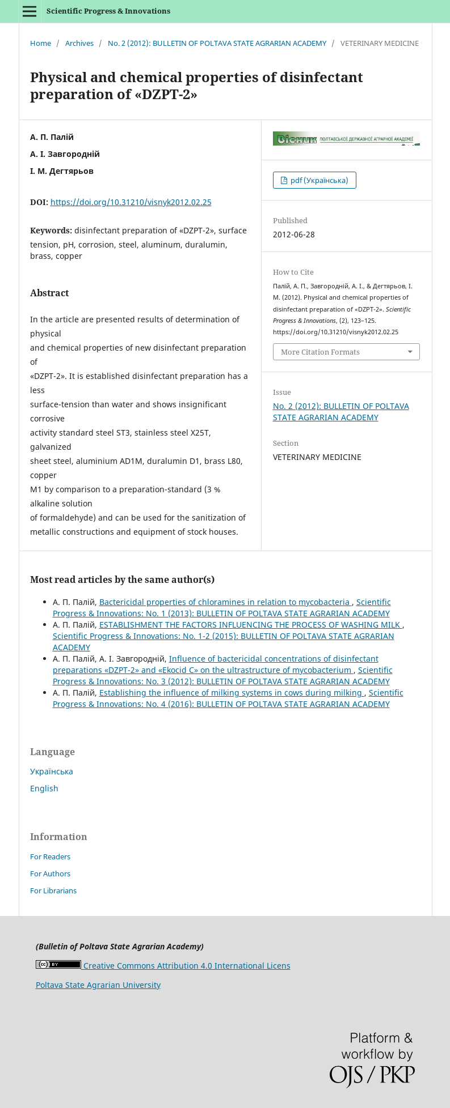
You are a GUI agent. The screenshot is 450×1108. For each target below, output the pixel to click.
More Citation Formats (320, 352)
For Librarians (53, 890)
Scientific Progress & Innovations (108, 11)
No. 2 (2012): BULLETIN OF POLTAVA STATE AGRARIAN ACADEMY (217, 43)
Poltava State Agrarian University (98, 984)
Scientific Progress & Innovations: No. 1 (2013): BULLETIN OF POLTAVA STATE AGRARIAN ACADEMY (222, 607)
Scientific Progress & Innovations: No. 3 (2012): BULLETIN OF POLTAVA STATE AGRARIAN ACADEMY (223, 675)
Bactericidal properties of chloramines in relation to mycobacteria (225, 601)
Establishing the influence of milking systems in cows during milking (231, 692)
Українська (51, 771)
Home (40, 43)
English (44, 788)
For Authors (50, 873)
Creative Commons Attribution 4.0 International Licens (163, 965)
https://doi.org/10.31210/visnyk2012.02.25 (131, 202)
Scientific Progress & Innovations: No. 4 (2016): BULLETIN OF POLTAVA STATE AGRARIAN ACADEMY (228, 698)
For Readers (50, 856)
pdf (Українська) (318, 180)
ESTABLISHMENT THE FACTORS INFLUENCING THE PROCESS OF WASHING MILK (250, 624)
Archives (79, 43)
